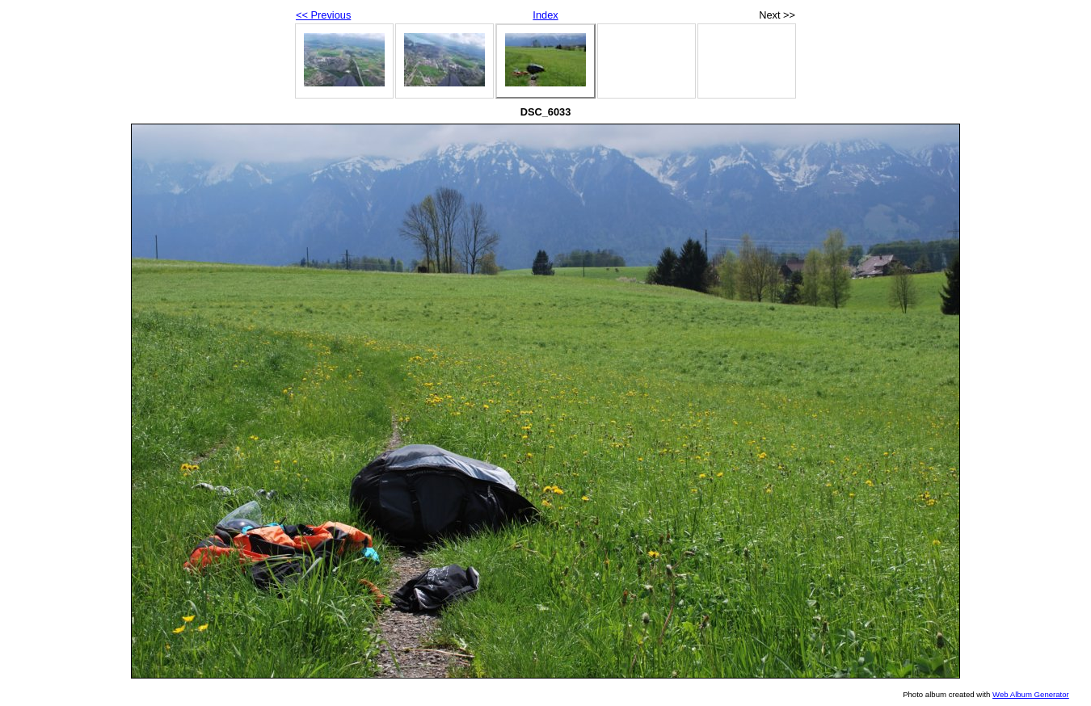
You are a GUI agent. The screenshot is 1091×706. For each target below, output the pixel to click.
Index (545, 15)
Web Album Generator (1030, 694)
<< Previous (323, 15)
